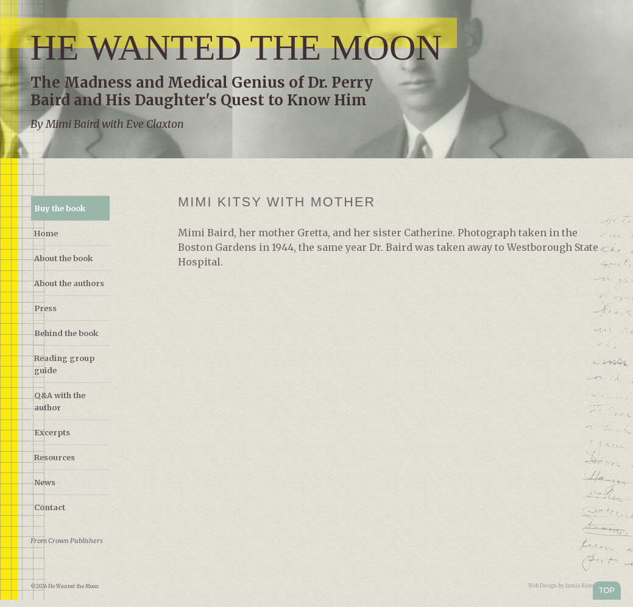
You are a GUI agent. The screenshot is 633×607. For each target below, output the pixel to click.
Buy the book (59, 208)
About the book (63, 258)
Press (45, 308)
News (44, 482)
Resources (54, 457)
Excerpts (52, 432)
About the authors (69, 283)
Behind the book (66, 333)
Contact (49, 507)
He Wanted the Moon (236, 47)
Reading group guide (64, 364)
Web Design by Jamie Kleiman (565, 586)
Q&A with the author (59, 401)
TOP (607, 590)
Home (46, 233)
